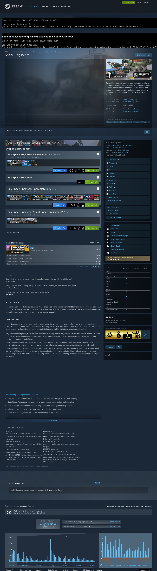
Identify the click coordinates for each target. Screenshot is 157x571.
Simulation (137, 125)
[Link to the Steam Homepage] (15, 8)
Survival (129, 125)
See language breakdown (115, 509)
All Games (8, 55)
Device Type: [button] (130, 547)
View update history (113, 302)
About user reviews (132, 509)
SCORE (12, 284)
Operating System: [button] (99, 547)
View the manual (113, 296)
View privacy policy (114, 299)
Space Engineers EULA (114, 180)
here (50, 493)
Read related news (112, 306)
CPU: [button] (112, 547)
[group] (78, 547)
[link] (76, 173)
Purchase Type (25, 540)
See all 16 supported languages (115, 205)
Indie (117, 243)
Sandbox (109, 125)
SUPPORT (65, 6)
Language (39, 540)
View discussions (112, 309)
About (55, 6)
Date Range (52, 540)
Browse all (94, 245)
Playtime (65, 540)
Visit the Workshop (112, 312)
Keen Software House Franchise (38, 55)
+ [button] (148, 125)
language (146, 2)
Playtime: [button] (61, 547)
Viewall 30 (145, 229)
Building (122, 125)
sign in (139, 2)
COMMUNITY (45, 6)
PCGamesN (9, 297)
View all (97, 486)
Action (113, 243)
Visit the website (113, 258)
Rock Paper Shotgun (12, 291)
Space (116, 125)
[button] (127, 179)
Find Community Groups (114, 315)
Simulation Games (19, 55)
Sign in (9, 133)
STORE (33, 6)
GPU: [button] (120, 547)
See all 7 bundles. (12, 236)
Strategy (131, 243)
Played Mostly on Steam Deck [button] (78, 547)
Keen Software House (131, 112)
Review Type (10, 540)
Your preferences (146, 509)
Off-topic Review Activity (92, 540)
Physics (144, 125)
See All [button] (94, 269)
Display (75, 540)
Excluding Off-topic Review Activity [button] (42, 547)
